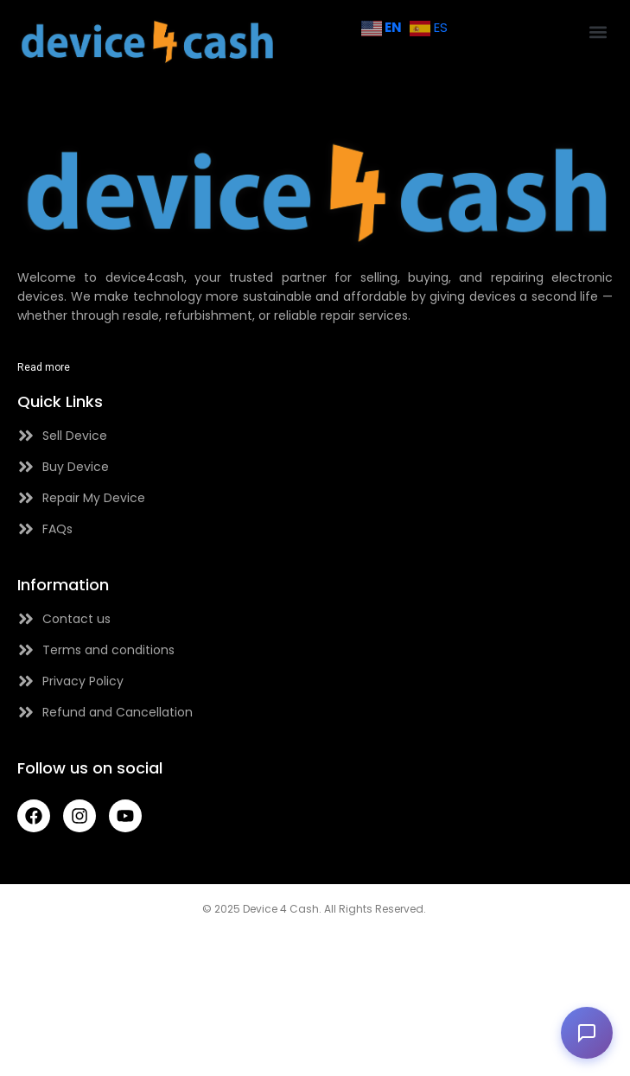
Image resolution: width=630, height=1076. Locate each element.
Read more (43, 367)
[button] (598, 31)
